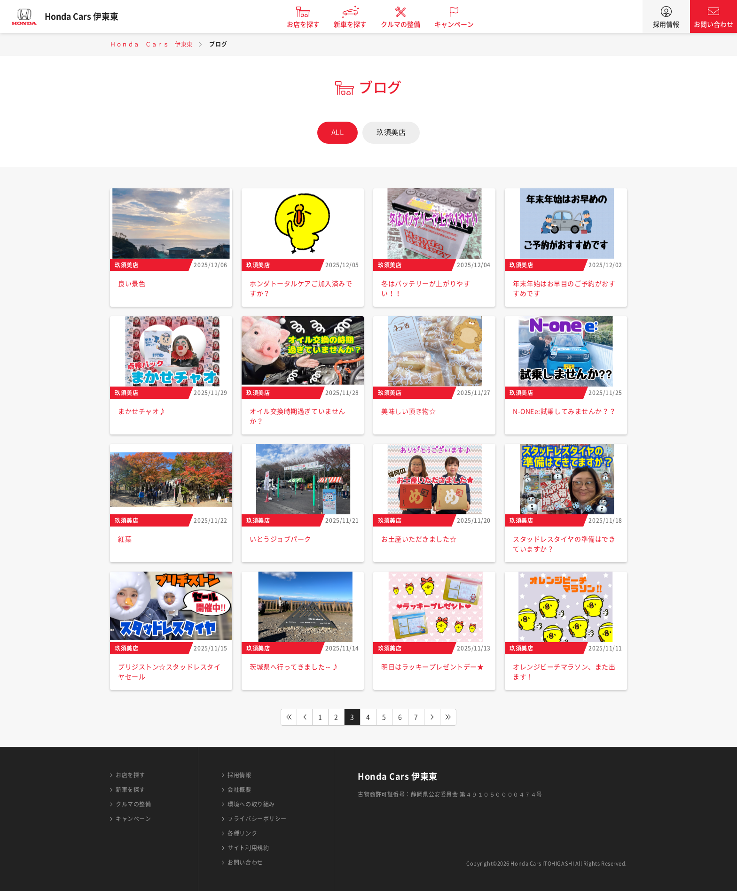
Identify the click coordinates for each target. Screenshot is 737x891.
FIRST (289, 717)
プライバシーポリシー (257, 818)
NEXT (432, 717)
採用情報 (666, 24)
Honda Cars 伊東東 (87, 16)
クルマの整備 (406, 24)
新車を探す (355, 24)
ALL (337, 132)
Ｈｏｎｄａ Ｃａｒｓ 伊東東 (151, 44)
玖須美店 (391, 132)
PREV (305, 717)
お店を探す (308, 24)
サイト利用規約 (248, 848)
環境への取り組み (250, 804)
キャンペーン (459, 24)
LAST (448, 717)
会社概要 (239, 789)
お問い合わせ (713, 24)
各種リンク (242, 833)
